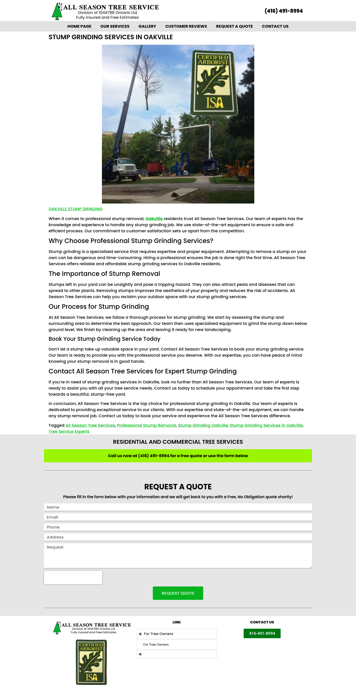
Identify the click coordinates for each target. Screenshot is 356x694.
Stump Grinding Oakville (203, 425)
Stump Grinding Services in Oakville (266, 425)
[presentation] (73, 577)
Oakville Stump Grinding (76, 209)
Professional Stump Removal (146, 425)
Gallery (147, 26)
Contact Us (275, 26)
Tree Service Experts (69, 431)
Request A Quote (234, 26)
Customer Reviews (186, 26)
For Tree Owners (156, 644)
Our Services (114, 26)
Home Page (79, 26)
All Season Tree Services (90, 425)
